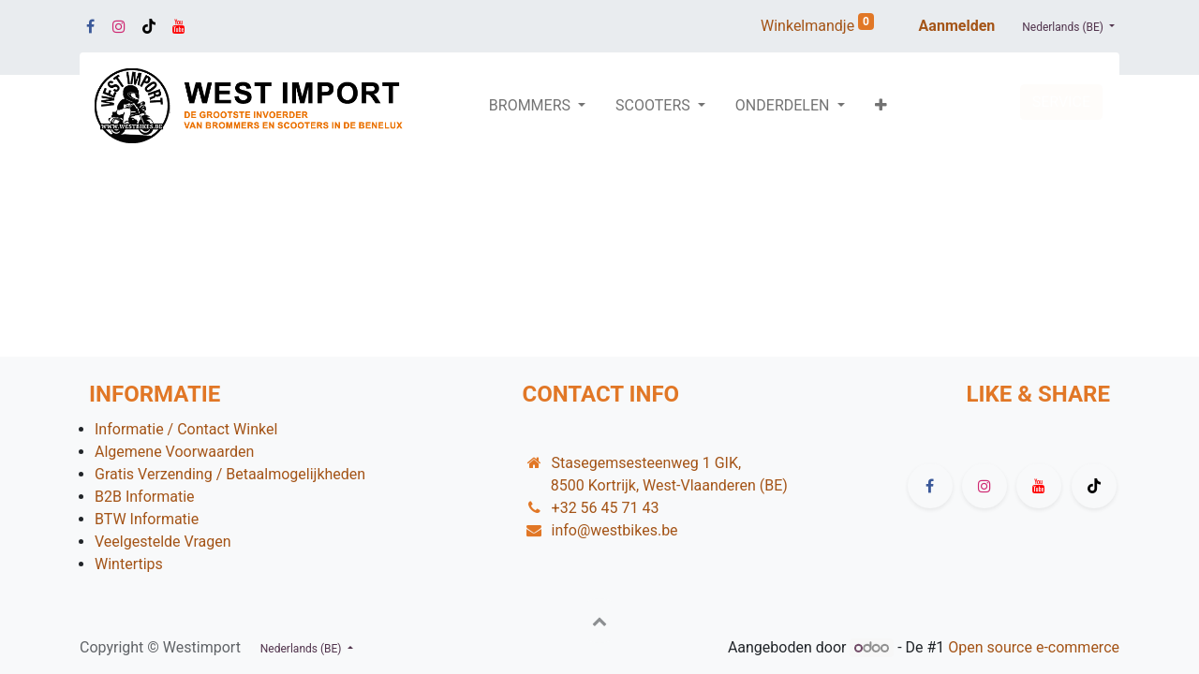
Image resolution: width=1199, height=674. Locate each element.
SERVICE (1061, 101)
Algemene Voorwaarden (174, 452)
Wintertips (129, 564)
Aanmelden (957, 26)
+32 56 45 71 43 (605, 508)
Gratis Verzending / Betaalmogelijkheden (230, 474)
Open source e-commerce (1033, 647)
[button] (881, 106)
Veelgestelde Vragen (163, 541)
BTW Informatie (147, 519)
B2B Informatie (145, 497)
